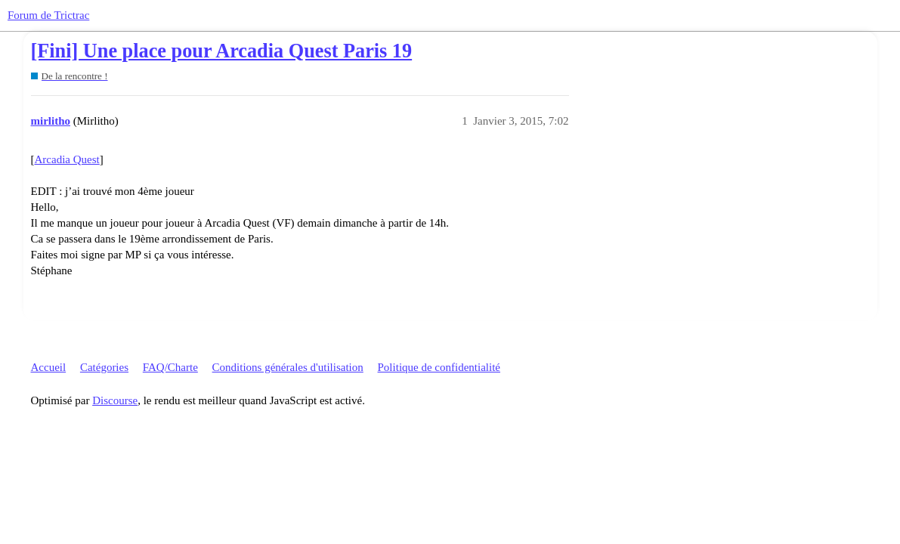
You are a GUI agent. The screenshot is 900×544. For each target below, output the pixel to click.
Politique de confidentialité (439, 367)
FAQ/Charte (170, 367)
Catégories (104, 367)
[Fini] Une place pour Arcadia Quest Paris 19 (222, 51)
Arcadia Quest (67, 159)
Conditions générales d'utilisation (287, 367)
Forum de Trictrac (48, 15)
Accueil (48, 367)
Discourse (115, 400)
